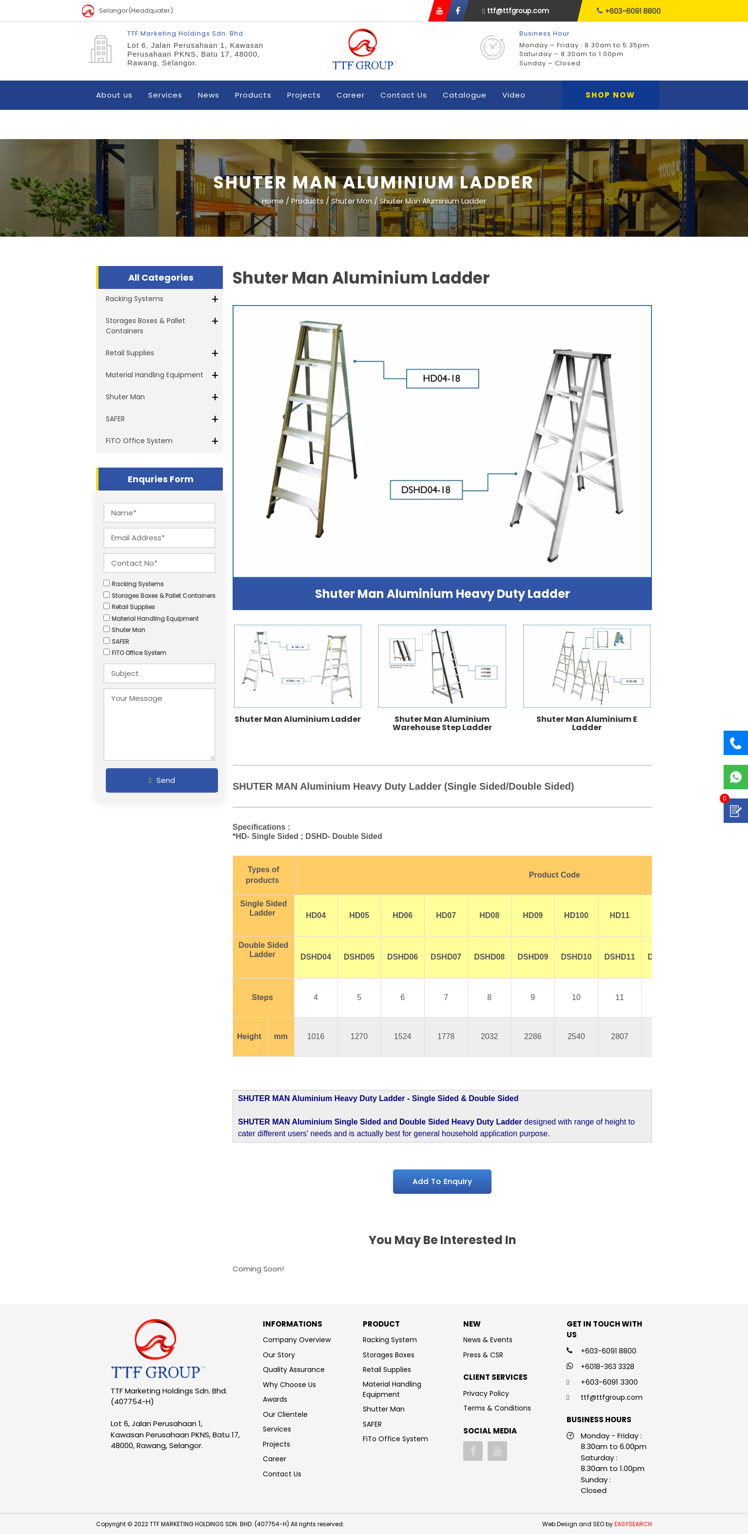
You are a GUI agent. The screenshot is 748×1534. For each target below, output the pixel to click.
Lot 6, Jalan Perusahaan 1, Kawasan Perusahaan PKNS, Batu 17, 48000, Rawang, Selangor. (195, 54)
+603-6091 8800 (629, 10)
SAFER (115, 419)
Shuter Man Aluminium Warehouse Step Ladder (442, 724)
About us (114, 95)
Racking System (390, 1340)
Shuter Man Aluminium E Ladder (586, 724)
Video (514, 95)
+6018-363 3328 (607, 1366)
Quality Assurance (294, 1369)
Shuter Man (125, 397)
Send (162, 780)
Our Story (279, 1355)
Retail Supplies (130, 353)
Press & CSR (483, 1355)
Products (253, 95)
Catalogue (465, 95)
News (208, 95)
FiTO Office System (139, 441)
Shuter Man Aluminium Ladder (298, 719)
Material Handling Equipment (154, 375)
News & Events (487, 1340)
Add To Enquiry (442, 1181)
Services (165, 95)
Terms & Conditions (497, 1408)
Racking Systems (134, 299)
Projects (304, 95)
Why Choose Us (289, 1385)
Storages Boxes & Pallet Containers (145, 326)
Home (273, 200)
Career (350, 95)
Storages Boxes (388, 1355)
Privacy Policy (486, 1393)
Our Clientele (285, 1414)
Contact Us (403, 95)
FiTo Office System (395, 1439)
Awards (275, 1399)
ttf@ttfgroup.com (515, 11)
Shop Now (610, 95)
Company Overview (297, 1340)
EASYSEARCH (633, 1524)
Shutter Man (384, 1409)
